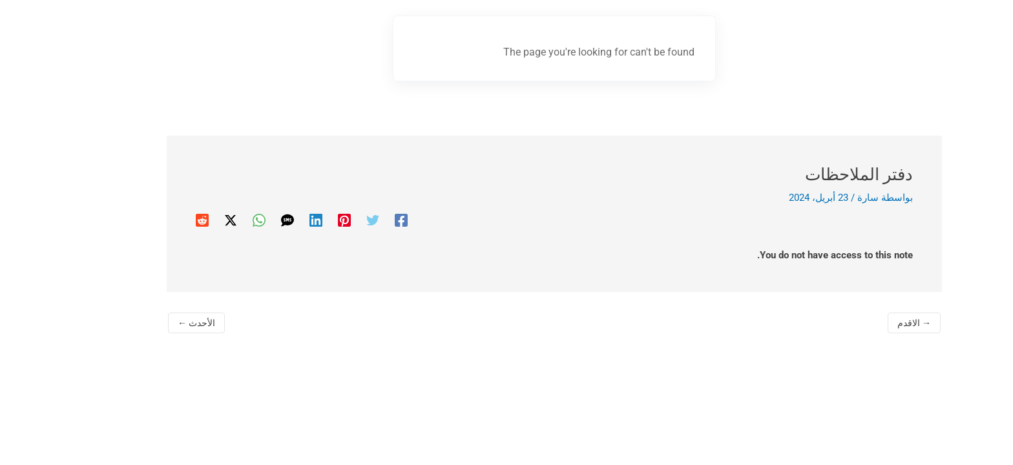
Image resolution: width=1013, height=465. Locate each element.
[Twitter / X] (182, 220)
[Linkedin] (268, 220)
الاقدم (866, 323)
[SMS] (239, 220)
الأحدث (148, 323)
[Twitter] (325, 220)
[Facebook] (353, 220)
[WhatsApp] (211, 220)
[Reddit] (154, 220)
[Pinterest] (296, 220)
